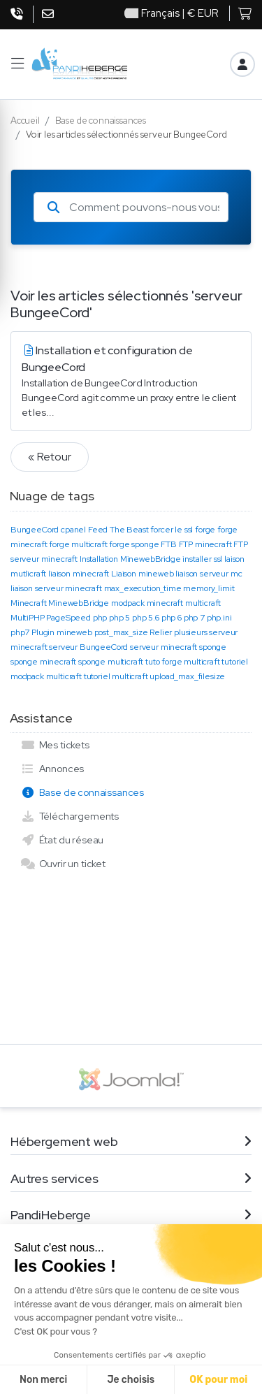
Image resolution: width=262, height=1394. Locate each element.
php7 (19, 632)
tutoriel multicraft (116, 676)
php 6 (171, 617)
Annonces (52, 768)
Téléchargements (70, 816)
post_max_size (121, 632)
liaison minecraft (78, 573)
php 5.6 (145, 617)
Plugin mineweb (61, 632)
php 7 (194, 617)
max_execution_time (143, 588)
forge (205, 529)
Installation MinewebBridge (130, 559)
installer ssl (202, 559)
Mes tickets (55, 744)
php (100, 617)
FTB (169, 544)
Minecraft (28, 603)
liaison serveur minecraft (56, 588)
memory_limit (208, 588)
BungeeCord (34, 529)
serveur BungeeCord (88, 647)
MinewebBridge (78, 603)
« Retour (49, 456)
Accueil (25, 120)
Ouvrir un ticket (63, 863)
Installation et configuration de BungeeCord (131, 381)
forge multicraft (78, 544)
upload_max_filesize (187, 676)
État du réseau (62, 840)
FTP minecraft (205, 544)
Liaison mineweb (142, 573)
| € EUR (171, 14)
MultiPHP (27, 617)
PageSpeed (68, 617)
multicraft (203, 603)
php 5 (119, 617)
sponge (212, 647)
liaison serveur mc (208, 573)
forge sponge (134, 544)
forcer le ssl (171, 529)
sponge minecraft (43, 661)
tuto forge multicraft (182, 661)
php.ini (219, 617)
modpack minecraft (147, 603)
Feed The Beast (118, 529)
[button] (17, 64)
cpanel (73, 529)
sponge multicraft (110, 661)
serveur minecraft (163, 647)
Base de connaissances (100, 120)
